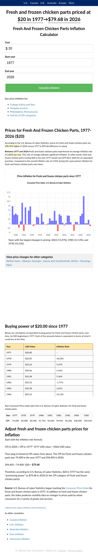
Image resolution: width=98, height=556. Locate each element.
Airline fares (13, 260)
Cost (7, 42)
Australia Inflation (19, 529)
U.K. (42, 2)
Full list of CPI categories (23, 115)
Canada (34, 2)
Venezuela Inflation (20, 538)
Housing (85, 260)
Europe (62, 2)
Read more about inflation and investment (25, 507)
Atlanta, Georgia (31, 260)
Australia (51, 2)
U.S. (26, 2)
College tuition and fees (22, 104)
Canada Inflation (18, 519)
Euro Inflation (17, 534)
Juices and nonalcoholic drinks (60, 260)
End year (9, 71)
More (71, 2)
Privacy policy (75, 550)
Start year (10, 56)
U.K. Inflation (17, 524)
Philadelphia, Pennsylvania (24, 111)
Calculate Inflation (49, 88)
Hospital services (19, 108)
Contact (62, 550)
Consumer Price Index (77, 488)
